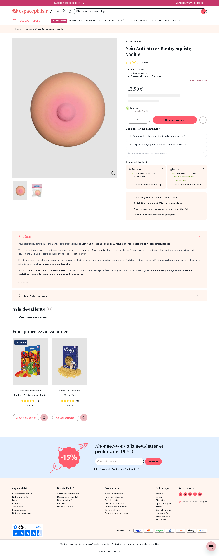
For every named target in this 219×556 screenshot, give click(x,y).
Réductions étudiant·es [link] (116, 507)
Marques (164, 22)
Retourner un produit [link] (67, 497)
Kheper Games (133, 42)
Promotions (76, 22)
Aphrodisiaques (140, 22)
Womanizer (59, 22)
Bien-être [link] (160, 501)
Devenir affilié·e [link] (112, 510)
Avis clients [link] (17, 507)
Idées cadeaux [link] (163, 517)
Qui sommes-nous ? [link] (22, 494)
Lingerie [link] (160, 497)
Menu (18, 30)
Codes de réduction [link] (114, 504)
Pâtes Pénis (70, 396)
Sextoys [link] (159, 494)
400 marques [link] (162, 520)
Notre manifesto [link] (20, 497)
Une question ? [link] (64, 501)
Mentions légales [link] (68, 544)
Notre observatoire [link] (21, 514)
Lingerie (102, 22)
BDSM (112, 22)
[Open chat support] (211, 546)
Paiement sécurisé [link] (114, 497)
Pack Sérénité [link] (111, 501)
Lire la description (198, 81)
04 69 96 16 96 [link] (65, 507)
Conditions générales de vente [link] (94, 544)
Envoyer (153, 462)
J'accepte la (119, 469)
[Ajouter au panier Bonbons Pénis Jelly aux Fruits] (26, 419)
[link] (190, 12)
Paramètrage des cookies (117, 514)
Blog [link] (14, 501)
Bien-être (123, 22)
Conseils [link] (16, 504)
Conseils (177, 22)
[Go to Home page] (30, 12)
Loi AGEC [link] (62, 504)
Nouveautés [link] (162, 514)
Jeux (153, 22)
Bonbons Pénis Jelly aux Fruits (30, 396)
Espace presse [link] (19, 510)
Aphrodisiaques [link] (163, 504)
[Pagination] (21, 192)
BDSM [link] (159, 507)
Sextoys (91, 22)
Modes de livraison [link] (114, 494)
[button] (182, 12)
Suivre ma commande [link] (68, 494)
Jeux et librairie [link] (163, 510)
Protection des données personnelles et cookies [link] (135, 544)
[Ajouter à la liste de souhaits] (203, 121)
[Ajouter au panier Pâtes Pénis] (65, 419)
